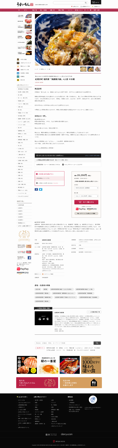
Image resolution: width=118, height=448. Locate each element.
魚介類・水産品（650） (23, 92)
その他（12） (21, 148)
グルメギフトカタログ (83, 350)
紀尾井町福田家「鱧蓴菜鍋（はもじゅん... (64, 293)
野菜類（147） (21, 101)
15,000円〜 (20, 220)
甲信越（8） (21, 166)
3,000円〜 (20, 208)
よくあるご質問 (22, 409)
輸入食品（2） (21, 187)
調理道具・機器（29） (23, 139)
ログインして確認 (48, 274)
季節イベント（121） (23, 190)
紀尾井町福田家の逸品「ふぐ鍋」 (84, 289)
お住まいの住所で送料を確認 (92, 155)
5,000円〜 (20, 211)
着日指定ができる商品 (23, 89)
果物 (36, 407)
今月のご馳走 (24, 59)
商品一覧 (34, 10)
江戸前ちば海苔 (51, 350)
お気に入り (76, 6)
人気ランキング (88, 348)
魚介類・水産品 (39, 400)
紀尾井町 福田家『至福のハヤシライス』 (65, 297)
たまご (36, 405)
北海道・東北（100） (23, 160)
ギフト (25, 10)
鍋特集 (45, 289)
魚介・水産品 (43, 10)
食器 (52, 412)
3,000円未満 (21, 205)
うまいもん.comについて (24, 402)
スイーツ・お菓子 (39, 412)
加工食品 (37, 416)
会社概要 (71, 400)
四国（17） (20, 181)
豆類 (52, 407)
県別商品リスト (21, 223)
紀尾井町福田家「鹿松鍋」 (42, 293)
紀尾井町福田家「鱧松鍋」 (42, 301)
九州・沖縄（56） (22, 184)
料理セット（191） (22, 133)
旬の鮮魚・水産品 (25, 73)
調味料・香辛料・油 (40, 423)
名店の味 (38, 289)
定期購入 (23, 76)
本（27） (20, 145)
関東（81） (20, 163)
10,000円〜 (20, 217)
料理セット (43, 69)
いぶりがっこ (79, 348)
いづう (66, 348)
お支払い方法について (23, 412)
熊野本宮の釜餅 (51, 348)
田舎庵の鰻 (70, 350)
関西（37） (20, 172)
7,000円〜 (20, 214)
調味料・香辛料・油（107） (24, 118)
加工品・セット (79, 10)
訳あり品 (23, 79)
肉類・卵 (52, 10)
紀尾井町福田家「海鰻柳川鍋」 (43, 297)
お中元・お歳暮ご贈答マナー (24, 226)
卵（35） (20, 109)
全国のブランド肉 (25, 69)
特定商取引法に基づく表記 (75, 407)
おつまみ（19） (21, 157)
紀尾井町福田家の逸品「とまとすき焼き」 (62, 289)
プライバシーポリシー (74, 405)
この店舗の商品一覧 (95, 312)
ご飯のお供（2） (22, 154)
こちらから (55, 183)
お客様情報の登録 (22, 405)
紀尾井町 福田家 (39, 82)
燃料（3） (20, 136)
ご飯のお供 (54, 421)
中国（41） (20, 178)
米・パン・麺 (87, 10)
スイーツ (70, 10)
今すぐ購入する (86, 202)
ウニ (64, 350)
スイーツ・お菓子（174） (24, 121)
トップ (36, 69)
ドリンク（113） (22, 124)
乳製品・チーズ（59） (23, 112)
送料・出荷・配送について (24, 418)
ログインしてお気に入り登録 (86, 213)
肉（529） (20, 95)
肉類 (36, 402)
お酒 (52, 400)
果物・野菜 (61, 10)
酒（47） (20, 127)
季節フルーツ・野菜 (25, 66)
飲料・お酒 (96, 10)
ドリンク (53, 402)
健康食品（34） (21, 130)
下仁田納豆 (97, 348)
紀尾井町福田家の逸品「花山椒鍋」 (89, 297)
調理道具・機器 (55, 409)
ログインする (21, 400)
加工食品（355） (22, 115)
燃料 (52, 414)
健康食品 (37, 421)
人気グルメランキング (26, 62)
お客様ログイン (86, 6)
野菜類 (36, 409)
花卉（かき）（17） (22, 151)
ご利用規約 (71, 402)
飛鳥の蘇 (71, 348)
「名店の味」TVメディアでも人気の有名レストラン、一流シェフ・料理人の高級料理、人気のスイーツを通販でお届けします (81, 382)
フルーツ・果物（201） (23, 104)
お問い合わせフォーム (23, 427)
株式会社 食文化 (60, 441)
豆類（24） (20, 106)
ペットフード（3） (22, 193)
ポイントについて (22, 421)
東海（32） (20, 169)
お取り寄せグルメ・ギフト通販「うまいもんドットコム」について (37, 382)
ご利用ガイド (97, 6)
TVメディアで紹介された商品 (58, 423)
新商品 (61, 348)
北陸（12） (20, 175)
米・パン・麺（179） (23, 98)
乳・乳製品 (54, 405)
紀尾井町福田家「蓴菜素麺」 (85, 293)
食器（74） (20, 142)
